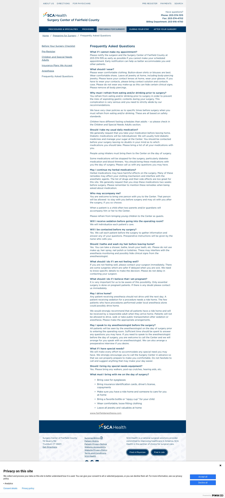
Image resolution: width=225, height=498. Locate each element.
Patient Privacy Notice (96, 460)
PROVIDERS (88, 29)
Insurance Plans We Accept (57, 65)
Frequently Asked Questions (58, 75)
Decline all (202, 482)
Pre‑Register (149, 3)
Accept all (202, 477)
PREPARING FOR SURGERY (111, 29)
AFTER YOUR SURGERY (165, 29)
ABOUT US (48, 3)
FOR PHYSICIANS (82, 3)
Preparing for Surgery (64, 35)
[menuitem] (48, 3)
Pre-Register (49, 51)
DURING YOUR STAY (139, 29)
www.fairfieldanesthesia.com (106, 428)
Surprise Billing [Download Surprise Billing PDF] (94, 454)
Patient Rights (92, 457)
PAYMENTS (165, 3)
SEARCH (178, 3)
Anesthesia (48, 70)
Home (45, 35)
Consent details (10, 488)
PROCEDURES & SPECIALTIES (63, 29)
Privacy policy (28, 488)
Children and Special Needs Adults (58, 58)
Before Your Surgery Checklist (59, 46)
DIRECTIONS (63, 3)
